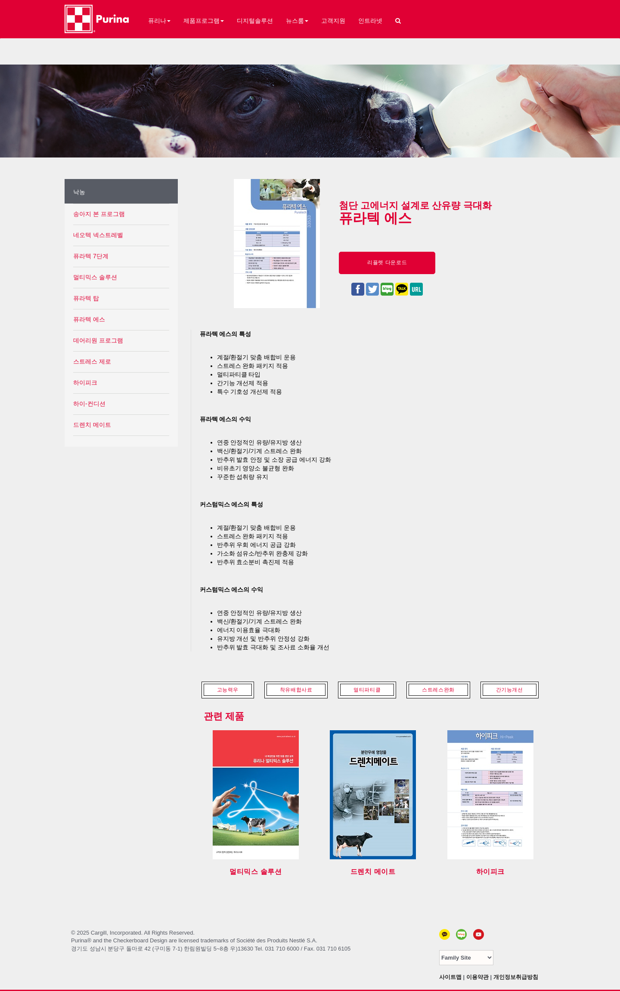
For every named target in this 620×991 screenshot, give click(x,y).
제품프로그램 (203, 20)
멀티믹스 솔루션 (95, 277)
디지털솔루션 (255, 20)
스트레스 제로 (92, 361)
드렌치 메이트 (92, 424)
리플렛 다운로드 (387, 262)
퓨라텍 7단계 (90, 256)
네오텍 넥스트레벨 (98, 235)
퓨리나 (159, 20)
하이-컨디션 (89, 403)
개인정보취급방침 (515, 977)
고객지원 (333, 20)
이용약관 (477, 977)
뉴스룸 (297, 20)
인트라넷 (370, 20)
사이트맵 (450, 977)
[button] (398, 17)
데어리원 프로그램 (98, 340)
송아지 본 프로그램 (99, 213)
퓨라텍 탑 (86, 298)
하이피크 (85, 382)
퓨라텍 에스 (89, 319)
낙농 (79, 191)
